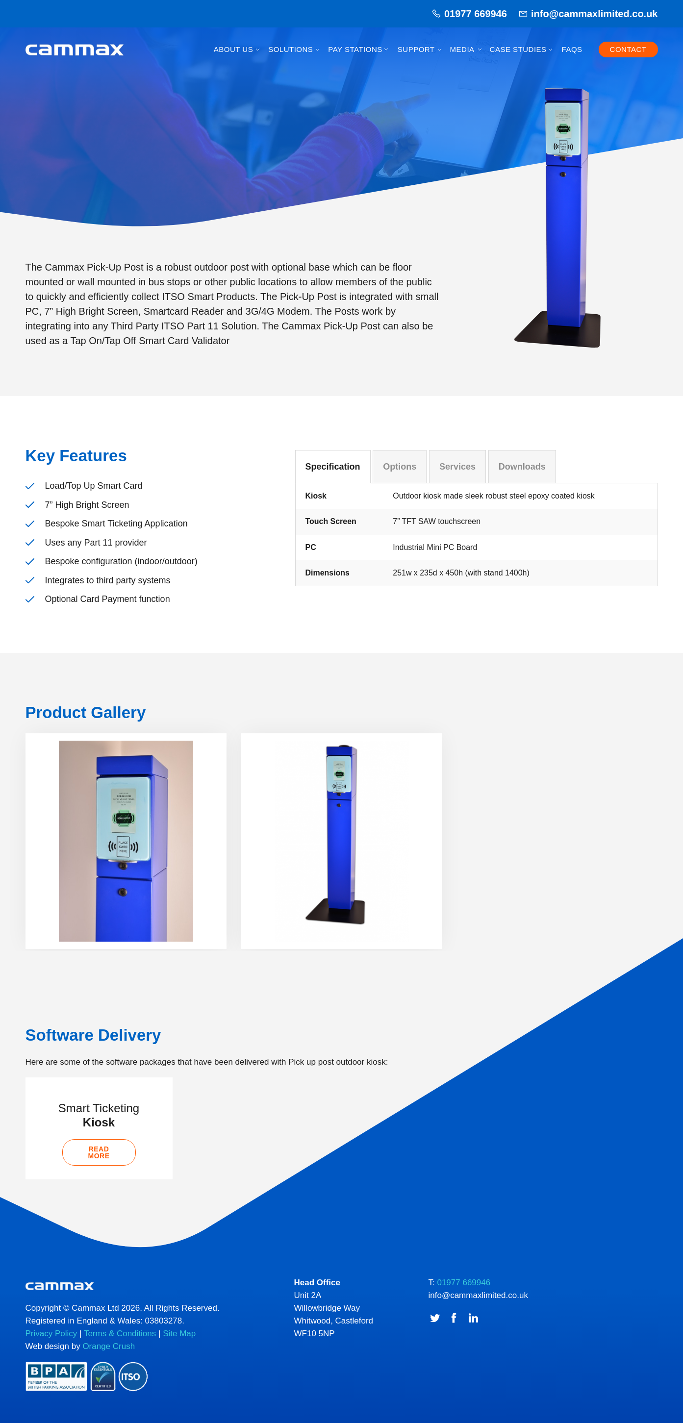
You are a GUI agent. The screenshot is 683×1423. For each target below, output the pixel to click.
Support (416, 49)
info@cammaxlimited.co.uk (594, 13)
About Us (233, 49)
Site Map (179, 1334)
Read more (99, 1153)
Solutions (290, 49)
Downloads (522, 467)
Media (462, 49)
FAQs (572, 49)
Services (457, 467)
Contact (628, 49)
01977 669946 (475, 13)
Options (399, 467)
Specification (332, 467)
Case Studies (518, 49)
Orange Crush (108, 1346)
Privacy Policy (51, 1334)
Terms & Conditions (120, 1334)
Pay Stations (355, 49)
